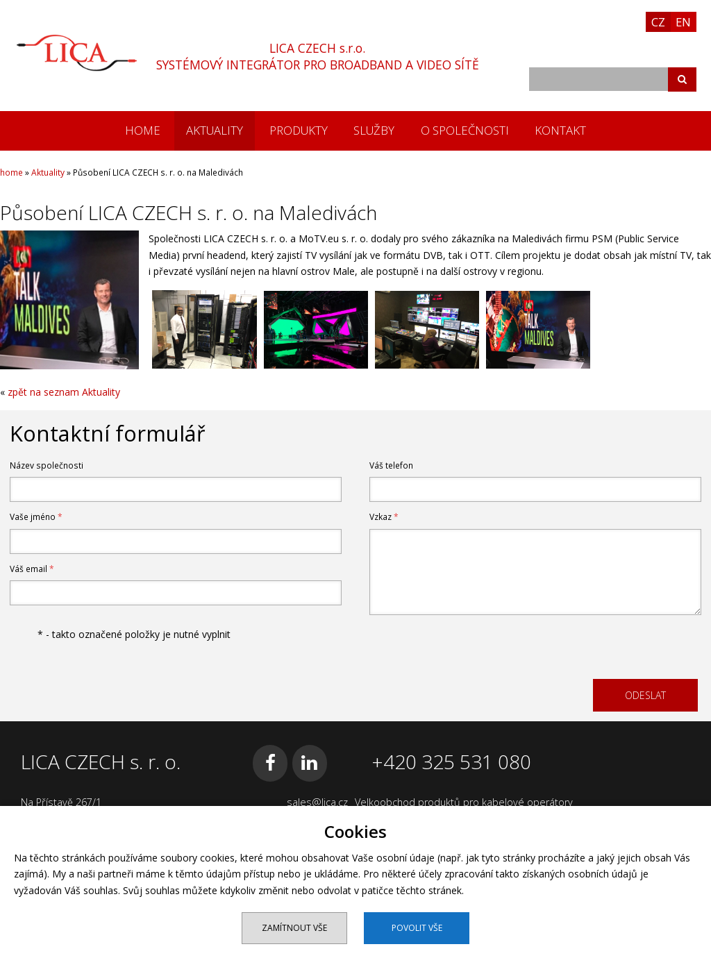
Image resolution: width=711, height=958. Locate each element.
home (142, 130)
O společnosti (465, 130)
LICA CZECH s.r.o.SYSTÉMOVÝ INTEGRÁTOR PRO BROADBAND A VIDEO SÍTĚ (317, 56)
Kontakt (560, 130)
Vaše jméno (36, 517)
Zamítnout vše (294, 928)
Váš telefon (391, 465)
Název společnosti (46, 465)
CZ (658, 22)
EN (683, 22)
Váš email (32, 569)
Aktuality (214, 130)
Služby (373, 130)
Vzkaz (384, 517)
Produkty (298, 130)
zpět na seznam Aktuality (64, 391)
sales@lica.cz (317, 802)
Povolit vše (417, 928)
